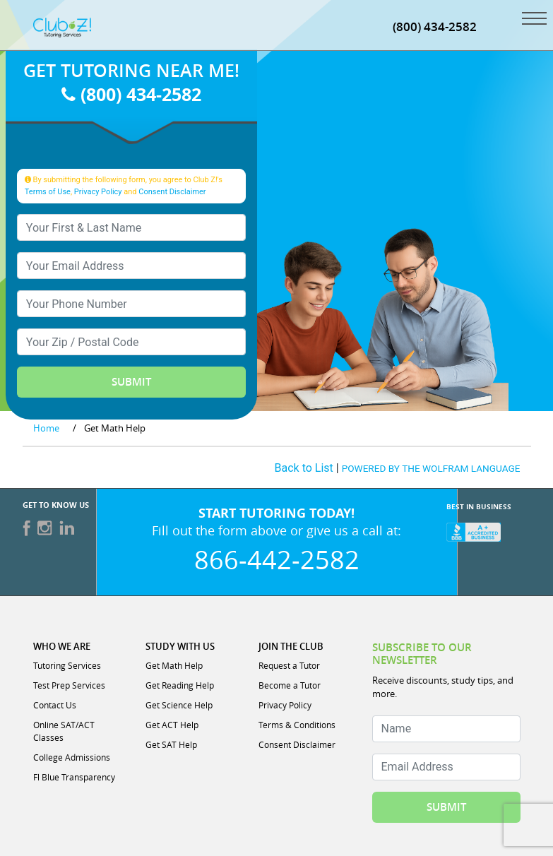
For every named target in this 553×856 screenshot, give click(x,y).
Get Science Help (179, 705)
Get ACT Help (171, 724)
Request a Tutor (289, 665)
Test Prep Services (69, 685)
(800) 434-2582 (131, 94)
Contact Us (54, 705)
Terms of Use (48, 191)
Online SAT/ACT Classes (64, 731)
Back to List (304, 468)
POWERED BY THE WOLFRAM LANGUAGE (431, 468)
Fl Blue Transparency (74, 777)
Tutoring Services (67, 665)
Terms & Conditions (296, 724)
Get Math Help (174, 665)
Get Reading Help (179, 685)
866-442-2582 (276, 559)
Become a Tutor (289, 685)
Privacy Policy (98, 191)
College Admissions (71, 757)
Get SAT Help (171, 744)
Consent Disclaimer (172, 191)
